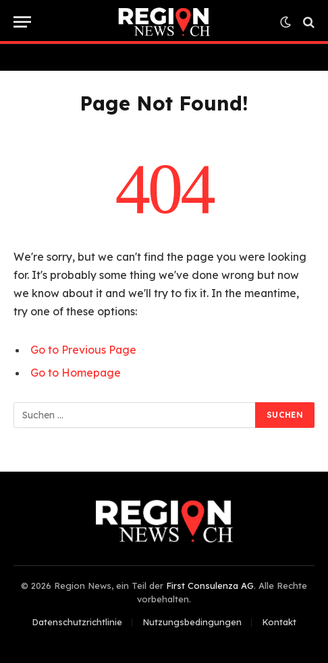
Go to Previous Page (83, 349)
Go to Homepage (75, 372)
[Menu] (22, 22)
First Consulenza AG (210, 585)
